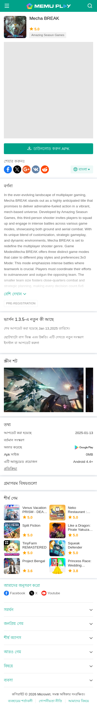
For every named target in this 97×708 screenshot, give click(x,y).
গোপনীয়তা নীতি (50, 701)
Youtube (53, 593)
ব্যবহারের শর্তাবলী (20, 701)
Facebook (17, 593)
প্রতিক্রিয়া (10, 469)
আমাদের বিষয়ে (78, 701)
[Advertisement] (48, 90)
